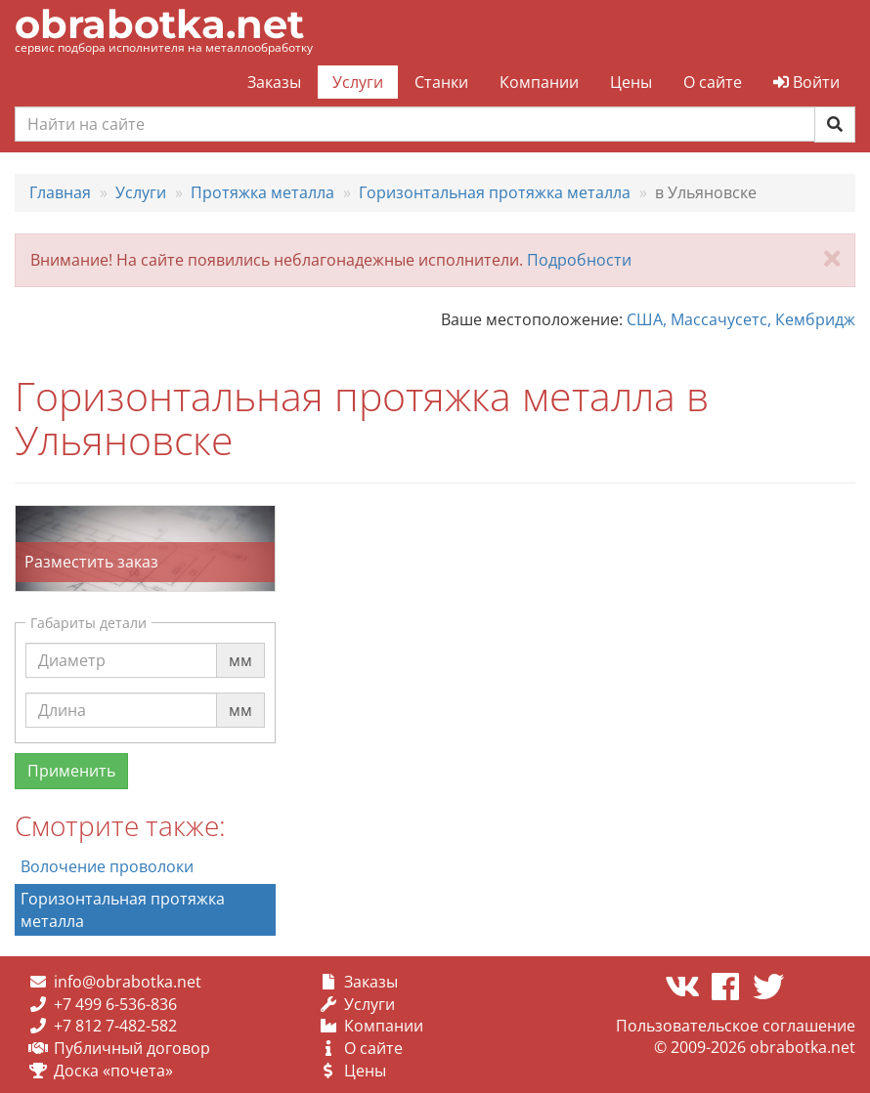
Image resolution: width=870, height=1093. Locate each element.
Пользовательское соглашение (735, 1025)
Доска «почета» (113, 1070)
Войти (806, 82)
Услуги (357, 82)
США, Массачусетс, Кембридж (741, 319)
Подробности (579, 260)
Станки (441, 82)
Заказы (274, 82)
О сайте (712, 82)
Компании (539, 82)
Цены (631, 82)
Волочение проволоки (107, 866)
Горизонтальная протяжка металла (123, 910)
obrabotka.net (159, 24)
